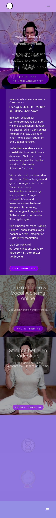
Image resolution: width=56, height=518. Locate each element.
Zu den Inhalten (28, 410)
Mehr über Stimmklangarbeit (28, 82)
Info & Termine (28, 330)
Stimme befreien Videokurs (28, 356)
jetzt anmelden (24, 268)
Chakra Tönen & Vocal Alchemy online (28, 295)
